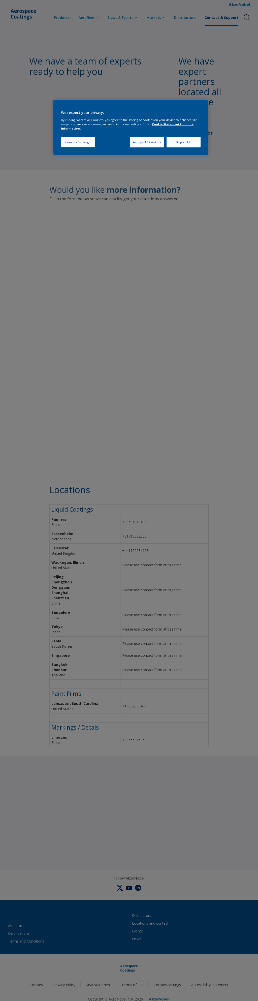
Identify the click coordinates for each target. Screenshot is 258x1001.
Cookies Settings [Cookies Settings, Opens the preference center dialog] (78, 142)
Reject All (183, 142)
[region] (130, 127)
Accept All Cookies (147, 142)
